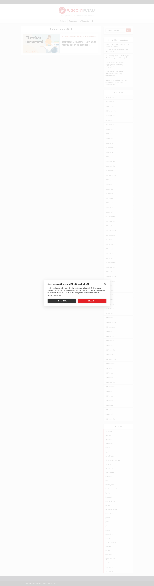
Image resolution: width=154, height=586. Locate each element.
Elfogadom (92, 301)
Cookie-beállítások (61, 301)
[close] (104, 283)
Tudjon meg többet (54, 295)
